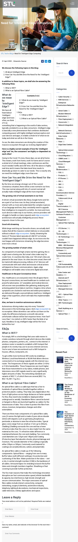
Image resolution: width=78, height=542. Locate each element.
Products (61, 287)
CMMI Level (62, 270)
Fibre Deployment (65, 230)
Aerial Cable (62, 222)
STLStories (62, 340)
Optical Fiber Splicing (66, 334)
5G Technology (64, 348)
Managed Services (65, 400)
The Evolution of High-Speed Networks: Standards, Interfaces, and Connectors (69, 530)
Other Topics (63, 411)
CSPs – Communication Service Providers (65, 304)
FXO (59, 299)
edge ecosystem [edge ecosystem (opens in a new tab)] (42, 326)
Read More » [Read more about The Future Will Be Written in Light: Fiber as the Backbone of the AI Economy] (69, 516)
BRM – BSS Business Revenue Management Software (65, 359)
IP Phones (62, 290)
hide (37, 207)
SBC (60, 296)
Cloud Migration (64, 267)
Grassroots (62, 233)
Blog (11, 165)
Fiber (60, 253)
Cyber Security (63, 208)
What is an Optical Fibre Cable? (33, 230)
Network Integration (65, 236)
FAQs (19, 224)
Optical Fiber (63, 425)
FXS (59, 284)
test (59, 373)
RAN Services (63, 211)
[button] (42, 172)
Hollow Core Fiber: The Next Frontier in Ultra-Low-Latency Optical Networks (69, 475)
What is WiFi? (26, 226)
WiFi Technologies (65, 414)
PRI (59, 293)
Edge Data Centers (65, 256)
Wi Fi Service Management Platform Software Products (64, 323)
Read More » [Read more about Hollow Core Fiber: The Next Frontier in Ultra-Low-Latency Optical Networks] (69, 489)
